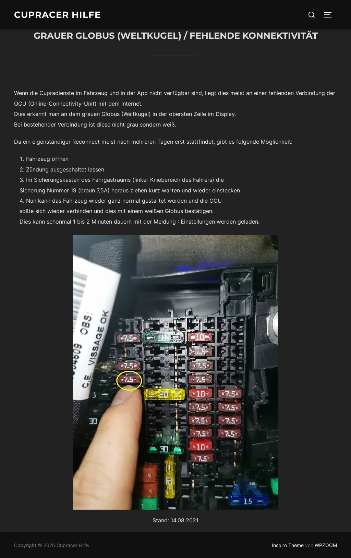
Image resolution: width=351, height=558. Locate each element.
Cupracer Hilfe (57, 14)
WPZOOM (326, 545)
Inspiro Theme (288, 545)
